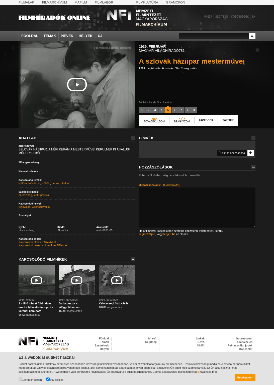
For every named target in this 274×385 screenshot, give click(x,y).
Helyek (86, 36)
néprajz (56, 183)
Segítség (221, 16)
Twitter (227, 120)
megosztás (189, 68)
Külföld (46, 183)
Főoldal (29, 36)
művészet (34, 183)
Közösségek (240, 16)
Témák (50, 36)
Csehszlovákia (41, 206)
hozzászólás (171, 68)
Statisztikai (54, 379)
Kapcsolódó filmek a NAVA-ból (37, 242)
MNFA (201, 345)
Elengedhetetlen (30, 379)
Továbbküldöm (154, 121)
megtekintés (150, 68)
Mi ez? (208, 16)
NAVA (201, 341)
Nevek (67, 36)
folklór (65, 183)
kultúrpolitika (41, 195)
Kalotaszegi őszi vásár (113, 303)
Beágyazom (182, 121)
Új (100, 36)
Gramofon (175, 2)
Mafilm (81, 2)
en (253, 16)
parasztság (25, 195)
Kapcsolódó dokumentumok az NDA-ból (43, 245)
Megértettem (245, 377)
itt (199, 371)
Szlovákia (24, 206)
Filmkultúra (147, 2)
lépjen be (169, 234)
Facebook (206, 120)
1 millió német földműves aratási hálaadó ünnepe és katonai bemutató (36, 307)
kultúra (23, 183)
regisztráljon (147, 234)
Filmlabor (104, 2)
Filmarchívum (54, 2)
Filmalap (26, 2)
